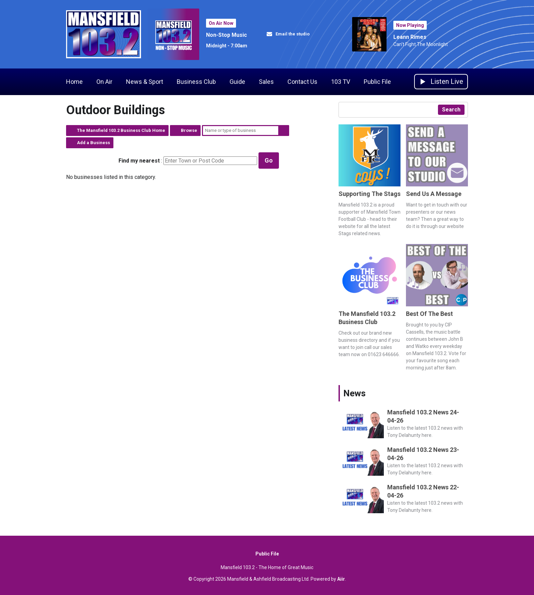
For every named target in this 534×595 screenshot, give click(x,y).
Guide (237, 81)
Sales (266, 81)
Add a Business (93, 142)
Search (283, 130)
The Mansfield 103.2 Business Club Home (121, 130)
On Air (104, 81)
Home (74, 81)
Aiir (341, 579)
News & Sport (144, 81)
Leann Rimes (409, 37)
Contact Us (302, 81)
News (354, 393)
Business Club (196, 81)
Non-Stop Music (226, 35)
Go (269, 160)
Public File (377, 81)
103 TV (340, 81)
